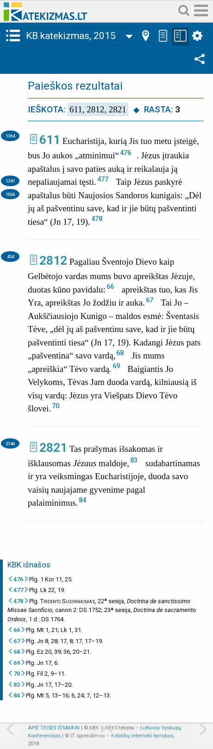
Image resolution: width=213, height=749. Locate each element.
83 (134, 460)
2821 (53, 448)
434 (10, 256)
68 (120, 353)
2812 (53, 260)
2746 (10, 443)
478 (96, 218)
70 (55, 406)
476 (125, 152)
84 (82, 500)
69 (116, 366)
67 (149, 300)
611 (49, 140)
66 (110, 286)
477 (102, 179)
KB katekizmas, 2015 (71, 35)
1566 (10, 194)
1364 (10, 135)
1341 (10, 180)
